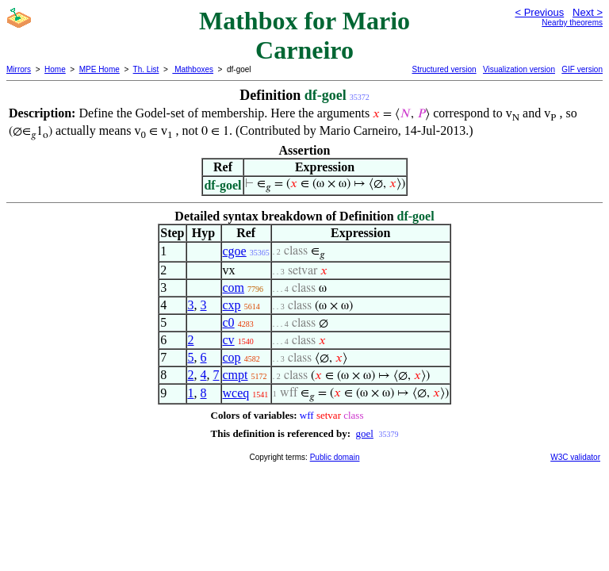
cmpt (235, 374)
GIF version (582, 69)
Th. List (146, 69)
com (234, 287)
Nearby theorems (572, 22)
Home (55, 69)
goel (364, 433)
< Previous (539, 12)
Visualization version (519, 69)
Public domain (335, 457)
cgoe (235, 251)
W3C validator (575, 457)
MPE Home (99, 69)
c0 (229, 322)
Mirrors (18, 69)
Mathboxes (192, 69)
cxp (232, 305)
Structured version (444, 69)
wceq (236, 393)
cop (232, 357)
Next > (588, 12)
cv (229, 340)
